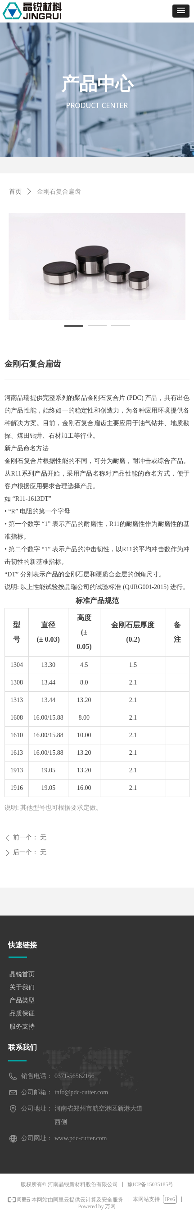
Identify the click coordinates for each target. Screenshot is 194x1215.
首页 (15, 191)
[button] (180, 11)
